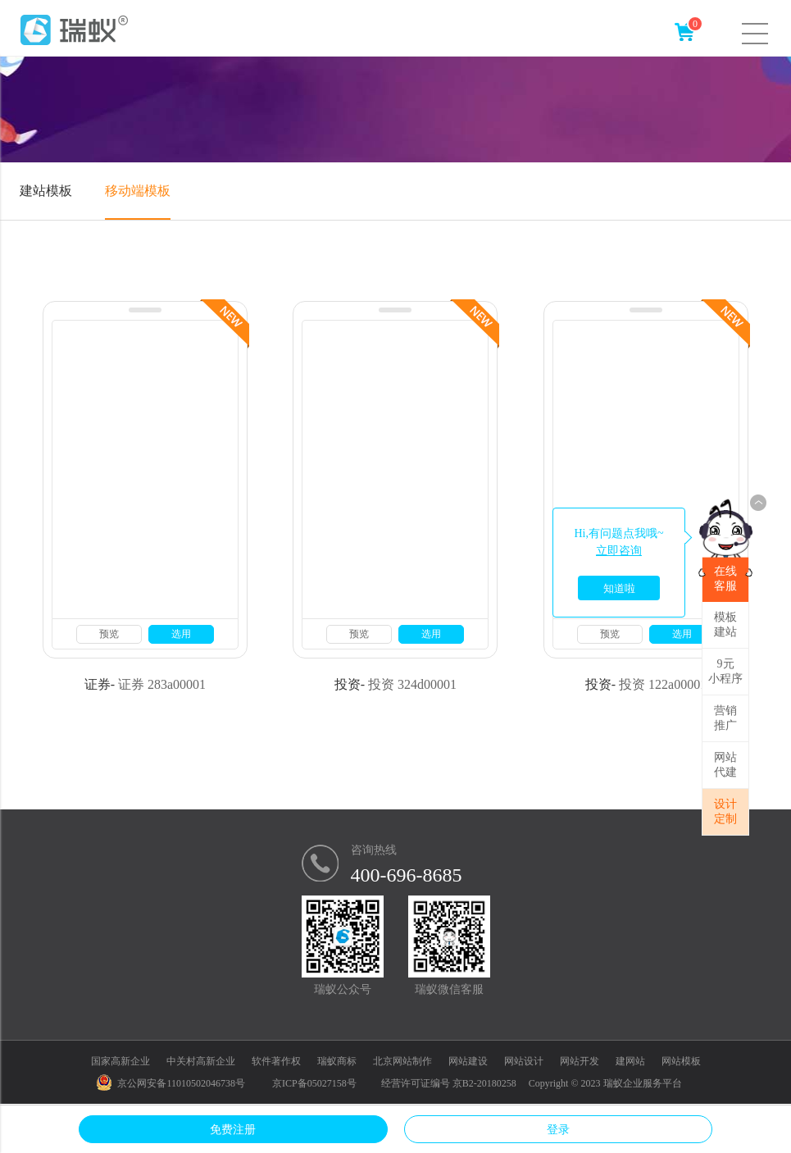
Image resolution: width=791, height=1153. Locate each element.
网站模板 (681, 1061)
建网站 (630, 1061)
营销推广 (725, 717)
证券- (99, 684)
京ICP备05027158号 (314, 1083)
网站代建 (725, 764)
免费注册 (233, 1129)
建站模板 (46, 191)
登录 (558, 1129)
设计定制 (725, 811)
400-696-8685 (406, 875)
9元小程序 (725, 671)
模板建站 (725, 624)
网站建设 (468, 1061)
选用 (181, 634)
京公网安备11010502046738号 (171, 1083)
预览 (109, 634)
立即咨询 (619, 551)
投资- (349, 684)
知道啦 (619, 588)
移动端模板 (137, 191)
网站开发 (579, 1061)
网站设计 (523, 1061)
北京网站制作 (402, 1061)
